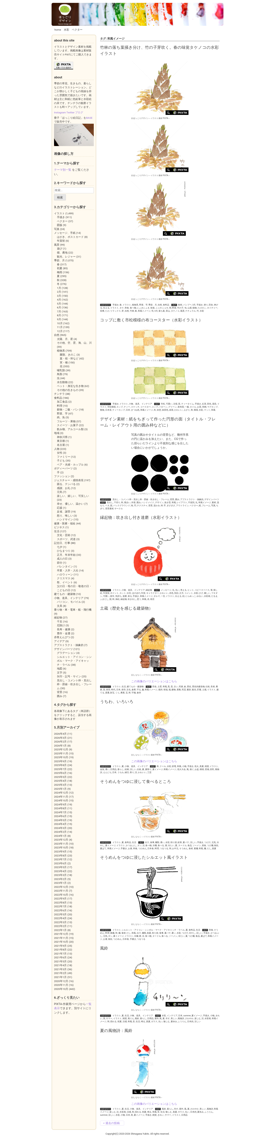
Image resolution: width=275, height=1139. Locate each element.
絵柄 (127, 769)
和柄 (204, 407)
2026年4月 (60, 733)
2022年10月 (61, 894)
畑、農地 (62, 252)
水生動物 (62, 382)
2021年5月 (60, 961)
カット (123, 593)
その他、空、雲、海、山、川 (74, 342)
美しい (174, 1018)
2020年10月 (61, 988)
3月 (194, 305)
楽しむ (197, 1018)
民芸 (184, 689)
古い (176, 686)
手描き (115, 305)
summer (187, 1015)
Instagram (60, 112)
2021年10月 (61, 941)
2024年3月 (60, 827)
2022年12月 (61, 886)
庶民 (212, 769)
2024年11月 (61, 796)
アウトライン (182, 505)
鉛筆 (180, 842)
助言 (152, 599)
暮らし (120, 769)
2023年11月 (61, 843)
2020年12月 (61, 981)
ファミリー (63, 456)
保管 (108, 689)
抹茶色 (165, 410)
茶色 (209, 404)
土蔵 (204, 689)
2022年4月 (60, 918)
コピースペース (202, 590)
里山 (168, 311)
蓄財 (189, 689)
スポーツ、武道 (66, 539)
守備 (134, 692)
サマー (109, 1018)
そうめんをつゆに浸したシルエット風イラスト (144, 857)
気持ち (118, 596)
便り (206, 305)
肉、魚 (61, 417)
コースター (145, 407)
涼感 (125, 1021)
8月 (59, 315)
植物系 (135, 305)
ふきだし (104, 599)
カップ (119, 407)
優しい (207, 593)
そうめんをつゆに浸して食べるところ (135, 781)
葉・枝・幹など (69, 358)
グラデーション (66, 652)
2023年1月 (60, 882)
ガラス (154, 1021)
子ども (61, 460)
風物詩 (181, 1018)
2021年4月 (60, 965)
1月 (59, 287)
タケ (122, 308)
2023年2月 (60, 879)
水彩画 (207, 596)
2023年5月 (60, 867)
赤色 (171, 593)
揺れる (113, 1021)
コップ (155, 407)
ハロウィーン (65, 574)
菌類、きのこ (68, 354)
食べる (161, 845)
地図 (59, 668)
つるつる (164, 848)
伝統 (207, 686)
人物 (56, 448)
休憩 (159, 410)
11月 (59, 327)
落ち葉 (162, 311)
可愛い (169, 404)
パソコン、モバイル (69, 601)
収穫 (102, 311)
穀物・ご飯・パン (67, 409)
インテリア (172, 1015)
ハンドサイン (65, 519)
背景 (172, 499)
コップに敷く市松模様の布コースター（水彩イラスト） (151, 320)
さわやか (189, 1018)
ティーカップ (118, 410)
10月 (59, 323)
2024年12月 (61, 792)
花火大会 (181, 769)
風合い (127, 502)
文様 (175, 404)
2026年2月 (60, 741)
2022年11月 (61, 890)
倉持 (139, 692)
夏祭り (148, 769)
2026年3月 (60, 737)
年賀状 (106, 593)
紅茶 (204, 404)
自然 (160, 305)
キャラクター (152, 593)
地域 (56, 433)
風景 (182, 311)
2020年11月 (61, 984)
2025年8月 (60, 765)
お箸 (130, 848)
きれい (161, 1115)
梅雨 (59, 272)
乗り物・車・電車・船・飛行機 (72, 609)
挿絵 (117, 599)
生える (106, 308)
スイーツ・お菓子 (67, 425)
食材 (180, 305)
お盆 (197, 769)
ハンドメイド (148, 502)
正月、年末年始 (66, 554)
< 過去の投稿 (111, 1123)
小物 (184, 766)
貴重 (107, 692)
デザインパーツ (211, 499)
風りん (131, 1018)
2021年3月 (60, 969)
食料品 (166, 305)
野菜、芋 (143, 305)
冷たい (171, 845)
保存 (123, 689)
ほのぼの (136, 593)
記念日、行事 (62, 542)
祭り (132, 772)
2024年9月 (60, 804)
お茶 (199, 407)
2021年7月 (60, 953)
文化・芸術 (63, 535)
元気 (214, 842)
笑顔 (176, 593)
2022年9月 (60, 898)
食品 (190, 845)
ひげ (201, 593)
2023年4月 (60, 871)
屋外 (156, 1018)
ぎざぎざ (171, 505)
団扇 (207, 769)
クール (163, 766)
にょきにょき (143, 308)
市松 (163, 404)
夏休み (174, 1021)
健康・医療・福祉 (64, 523)
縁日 (127, 772)
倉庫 (134, 689)
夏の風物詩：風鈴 (116, 1030)
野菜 (174, 308)
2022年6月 (60, 910)
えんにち (107, 772)
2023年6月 (60, 863)
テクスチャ (142, 505)
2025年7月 (60, 769)
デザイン (159, 502)
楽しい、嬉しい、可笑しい (73, 495)
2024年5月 (60, 820)
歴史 (189, 686)
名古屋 (61, 444)
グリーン (172, 407)
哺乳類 (61, 370)
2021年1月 (60, 977)
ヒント (191, 590)
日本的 (190, 1021)
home (57, 29)
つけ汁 (207, 842)
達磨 (125, 596)
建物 (173, 689)
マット (207, 410)
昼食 (204, 845)
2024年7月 (60, 812)
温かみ (157, 505)
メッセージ (166, 590)
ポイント (114, 593)
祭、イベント (65, 582)
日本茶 (108, 410)
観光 (194, 689)
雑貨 (207, 766)
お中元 (175, 848)
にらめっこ (190, 596)
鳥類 (59, 374)
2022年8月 (60, 902)
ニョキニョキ (162, 308)
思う (139, 599)
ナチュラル (190, 311)
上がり (187, 410)
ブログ (79, 112)
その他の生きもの (67, 390)
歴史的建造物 (198, 686)
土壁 (160, 686)
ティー (127, 407)
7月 (59, 311)
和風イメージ (144, 311)
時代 (113, 689)
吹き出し (132, 599)
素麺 (196, 848)
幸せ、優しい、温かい (70, 503)
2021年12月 (61, 933)
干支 (59, 621)
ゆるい (200, 596)
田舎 (211, 305)
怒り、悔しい (65, 515)
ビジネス (59, 527)
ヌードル (182, 845)
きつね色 (135, 410)
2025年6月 (60, 772)
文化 (128, 689)
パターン (163, 407)
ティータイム (187, 404)
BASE (89, 117)
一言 (163, 596)
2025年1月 (60, 788)
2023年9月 (60, 851)
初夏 (119, 1021)
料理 (157, 848)
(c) (140, 118)
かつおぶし (131, 845)
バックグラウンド (121, 505)
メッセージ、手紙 (64, 232)
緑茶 (171, 410)
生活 (124, 686)
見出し (110, 502)
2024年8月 (60, 808)
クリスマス (63, 578)
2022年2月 (60, 926)
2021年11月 (61, 937)
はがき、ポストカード (70, 236)
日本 (128, 410)
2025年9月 (60, 761)
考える (183, 590)
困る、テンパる (66, 484)
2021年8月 (60, 949)
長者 (213, 686)
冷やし (192, 933)
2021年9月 (60, 945)
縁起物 (149, 590)
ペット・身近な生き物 (70, 386)
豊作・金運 (63, 633)
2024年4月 (60, 823)
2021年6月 (60, 957)
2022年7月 (60, 906)
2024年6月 (60, 816)
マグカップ (212, 407)
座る (130, 596)
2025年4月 (60, 780)
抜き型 (167, 502)
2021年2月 (60, 973)
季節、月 (152, 305)
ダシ (139, 845)
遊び (59, 248)
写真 (213, 505)
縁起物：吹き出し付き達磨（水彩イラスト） (141, 517)
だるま (214, 596)
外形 (133, 502)
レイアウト (182, 502)
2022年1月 (60, 930)
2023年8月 (60, 855)
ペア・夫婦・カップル (70, 464)
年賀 (143, 593)
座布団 (181, 407)
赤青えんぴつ (62, 637)
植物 (194, 308)
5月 (59, 303)
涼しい (133, 769)
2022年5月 (60, 914)
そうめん (183, 848)
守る (139, 689)
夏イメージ (157, 769)
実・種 (64, 362)
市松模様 (111, 407)
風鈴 (104, 948)
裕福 (165, 689)
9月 (59, 319)
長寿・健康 (63, 629)
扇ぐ (192, 769)
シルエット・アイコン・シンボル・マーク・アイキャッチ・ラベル (153, 930)
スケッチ (135, 407)
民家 (181, 686)
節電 (174, 766)
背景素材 (109, 508)
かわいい (178, 410)
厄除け (61, 625)
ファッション (62, 476)
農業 (123, 692)
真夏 (202, 766)
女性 (59, 452)
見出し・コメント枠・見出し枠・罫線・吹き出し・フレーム (140, 499)
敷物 (102, 410)
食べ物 (133, 308)
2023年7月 (60, 859)
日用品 (113, 769)
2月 (59, 291)
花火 (196, 766)
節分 (59, 562)
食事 (152, 842)
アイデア (59, 641)
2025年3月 (60, 784)
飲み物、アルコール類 (70, 429)
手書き (124, 848)
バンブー (187, 305)
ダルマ (157, 596)
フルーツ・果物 (66, 421)
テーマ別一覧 (62, 169)
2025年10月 (61, 757)
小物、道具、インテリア (140, 404)
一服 (187, 407)
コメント (188, 593)
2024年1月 (60, 835)
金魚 (102, 769)
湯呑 (214, 404)
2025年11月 (61, 753)
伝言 (129, 593)
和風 (213, 410)
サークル (118, 508)
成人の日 (62, 558)
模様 (196, 410)
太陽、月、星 (65, 338)
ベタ (107, 505)
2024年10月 (61, 800)
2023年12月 (61, 839)
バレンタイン (65, 566)
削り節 (174, 842)
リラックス (115, 311)
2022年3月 (60, 922)
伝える (178, 596)
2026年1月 (60, 745)
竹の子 (180, 308)
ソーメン (196, 845)
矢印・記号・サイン (69, 676)
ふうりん (182, 1021)
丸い (177, 590)
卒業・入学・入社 (67, 570)
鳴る (143, 1021)
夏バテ (186, 842)
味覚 (152, 308)
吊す (168, 1018)
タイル (193, 407)
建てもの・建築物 (135, 686)
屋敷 (179, 689)
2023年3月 (60, 875)
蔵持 (160, 689)
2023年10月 (61, 847)
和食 (127, 308)
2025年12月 (61, 749)
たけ (107, 311)
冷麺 (155, 845)
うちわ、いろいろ (116, 701)
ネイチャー (212, 308)
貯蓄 (199, 689)
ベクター (77, 29)
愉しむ (166, 1021)
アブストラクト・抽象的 (191, 499)
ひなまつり (63, 550)
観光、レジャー (66, 256)
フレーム (206, 505)
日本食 (150, 848)
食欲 (216, 845)
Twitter (70, 112)
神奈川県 (62, 437)
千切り (117, 502)
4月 (156, 311)
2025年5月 (60, 776)
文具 (59, 605)
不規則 (191, 502)
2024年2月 (60, 831)
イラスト (127, 305)
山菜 (190, 308)
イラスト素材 (156, 118)
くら (117, 692)
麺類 (157, 842)
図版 (59, 225)
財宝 (112, 692)
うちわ (120, 772)
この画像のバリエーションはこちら (154, 681)
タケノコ (175, 311)
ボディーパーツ (63, 468)
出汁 (147, 842)
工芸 (149, 772)
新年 (112, 596)
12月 (59, 331)
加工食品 (62, 401)
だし (209, 848)
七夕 (59, 546)
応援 (59, 507)
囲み (177, 499)
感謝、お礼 (63, 488)
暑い (107, 769)
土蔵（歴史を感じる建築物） (126, 608)
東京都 (61, 440)
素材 (214, 502)
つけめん (142, 848)
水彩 (66, 29)
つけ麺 (210, 845)
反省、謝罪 (63, 511)
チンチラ (59, 393)
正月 (181, 593)
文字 (59, 672)
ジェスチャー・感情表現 (68, 480)
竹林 (132, 311)
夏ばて (103, 848)
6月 (59, 307)
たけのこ (202, 308)
